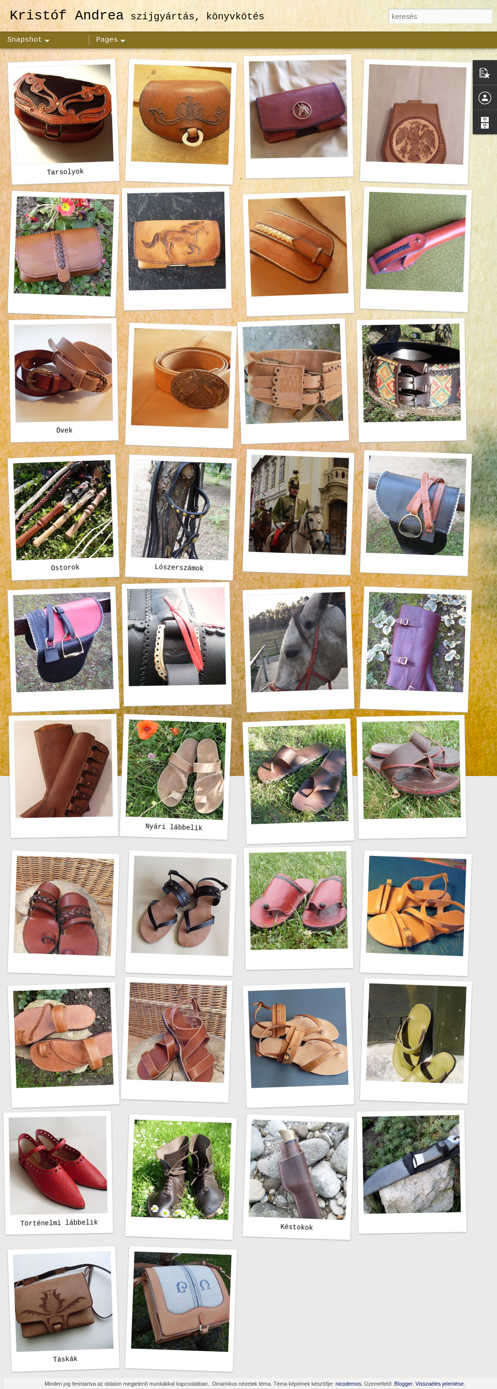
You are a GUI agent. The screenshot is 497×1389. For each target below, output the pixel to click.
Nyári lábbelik (173, 827)
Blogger (403, 1384)
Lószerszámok (179, 568)
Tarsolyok (65, 172)
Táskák (65, 1359)
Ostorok (65, 568)
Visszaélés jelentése (439, 1384)
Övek (64, 431)
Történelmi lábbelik (59, 1223)
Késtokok (297, 1227)
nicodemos (348, 1384)
